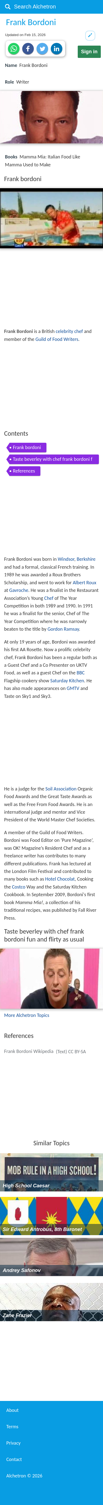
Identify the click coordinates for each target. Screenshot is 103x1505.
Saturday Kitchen (67, 681)
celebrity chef (69, 331)
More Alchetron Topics (26, 1015)
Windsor (66, 559)
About (12, 1410)
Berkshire (86, 559)
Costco (19, 887)
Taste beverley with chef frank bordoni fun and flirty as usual (52, 460)
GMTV (73, 688)
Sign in (89, 51)
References (24, 471)
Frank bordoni (27, 447)
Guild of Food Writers (56, 339)
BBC (81, 673)
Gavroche (18, 590)
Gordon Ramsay (63, 629)
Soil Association (60, 789)
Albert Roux (84, 583)
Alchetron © (24, 1476)
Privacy (13, 1443)
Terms (12, 1427)
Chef (48, 598)
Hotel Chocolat (60, 879)
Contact (14, 1459)
